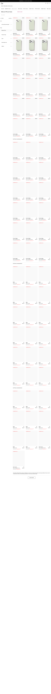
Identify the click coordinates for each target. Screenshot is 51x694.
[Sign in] (46, 3)
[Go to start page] (2, 3)
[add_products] (15, 39)
